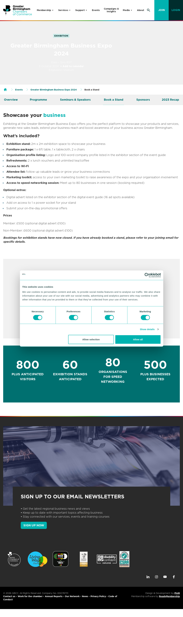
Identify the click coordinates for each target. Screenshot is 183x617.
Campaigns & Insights (111, 10)
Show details (147, 329)
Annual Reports (53, 596)
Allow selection (91, 339)
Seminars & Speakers (75, 99)
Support (80, 10)
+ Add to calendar (72, 66)
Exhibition (61, 36)
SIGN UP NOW (33, 525)
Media (126, 10)
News (85, 596)
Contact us (9, 596)
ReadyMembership (169, 596)
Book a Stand (113, 99)
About (140, 10)
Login (176, 10)
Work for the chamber (30, 596)
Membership (44, 10)
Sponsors (143, 99)
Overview (11, 99)
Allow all (138, 339)
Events (96, 10)
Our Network (72, 596)
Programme (38, 99)
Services (63, 10)
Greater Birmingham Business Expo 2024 (53, 89)
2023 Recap (170, 99)
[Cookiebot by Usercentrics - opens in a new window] (147, 275)
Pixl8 (177, 593)
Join (161, 10)
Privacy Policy (98, 596)
